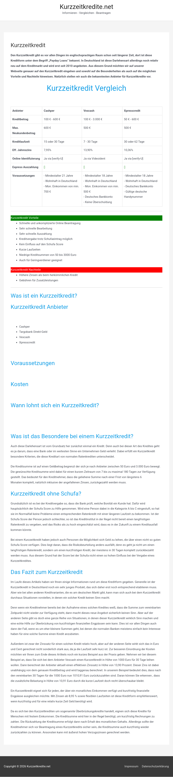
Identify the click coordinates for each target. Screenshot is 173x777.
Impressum (131, 766)
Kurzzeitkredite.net (86, 7)
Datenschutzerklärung (155, 766)
